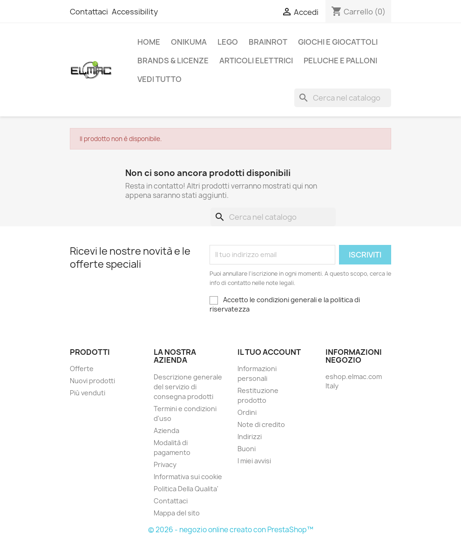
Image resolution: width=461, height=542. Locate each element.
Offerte (82, 368)
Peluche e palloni (340, 60)
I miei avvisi (254, 460)
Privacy (165, 464)
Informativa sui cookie (188, 476)
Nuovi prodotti (92, 380)
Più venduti (87, 392)
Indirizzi (249, 436)
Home (148, 42)
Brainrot (268, 42)
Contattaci (89, 12)
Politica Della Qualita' (186, 488)
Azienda (166, 430)
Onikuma (189, 42)
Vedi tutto (159, 79)
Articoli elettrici (256, 60)
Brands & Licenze (173, 60)
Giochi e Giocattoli (338, 42)
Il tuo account (269, 352)
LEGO (227, 42)
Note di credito (261, 424)
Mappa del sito (177, 512)
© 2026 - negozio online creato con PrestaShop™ (230, 530)
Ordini (247, 412)
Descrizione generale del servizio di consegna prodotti (188, 387)
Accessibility (135, 12)
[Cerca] (342, 97)
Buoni (246, 448)
